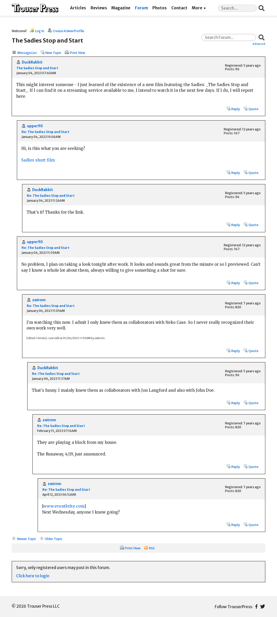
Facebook (256, 606)
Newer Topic (26, 539)
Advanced (259, 43)
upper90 (35, 126)
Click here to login (32, 575)
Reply (235, 109)
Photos (159, 7)
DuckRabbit (32, 62)
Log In (39, 31)
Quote (253, 109)
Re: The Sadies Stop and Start (45, 132)
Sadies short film (38, 160)
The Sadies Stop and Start (37, 68)
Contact (179, 7)
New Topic (53, 53)
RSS (152, 548)
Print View (77, 53)
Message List (27, 53)
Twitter (262, 606)
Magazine (120, 7)
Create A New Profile (68, 31)
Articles (78, 7)
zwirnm (39, 300)
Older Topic (53, 539)
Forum (141, 7)
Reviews (99, 7)
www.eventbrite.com (63, 506)
